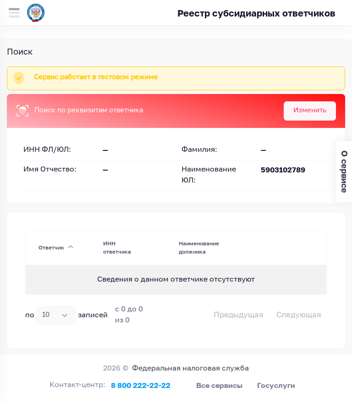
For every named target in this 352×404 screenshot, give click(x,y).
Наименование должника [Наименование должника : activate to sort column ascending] (199, 247)
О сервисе (344, 171)
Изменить (309, 110)
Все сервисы (219, 385)
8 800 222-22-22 (140, 385)
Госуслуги (276, 385)
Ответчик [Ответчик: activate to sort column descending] (51, 247)
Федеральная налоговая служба (190, 368)
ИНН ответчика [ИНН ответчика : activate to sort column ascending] (117, 247)
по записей (66, 315)
